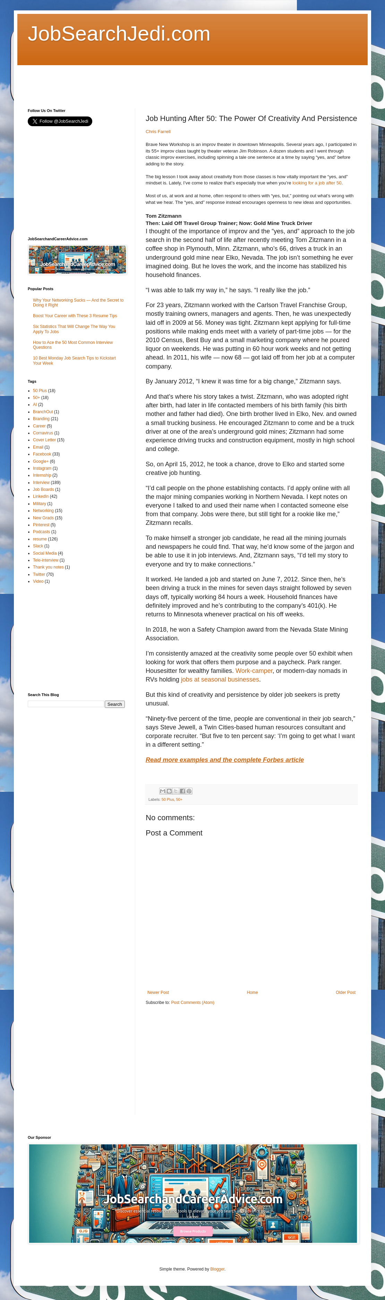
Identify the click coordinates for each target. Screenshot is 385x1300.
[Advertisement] (154, 80)
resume (40, 539)
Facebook (42, 454)
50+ (179, 799)
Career (39, 426)
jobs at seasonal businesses (220, 679)
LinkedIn (41, 496)
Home (252, 992)
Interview (41, 482)
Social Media (45, 553)
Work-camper (254, 670)
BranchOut (43, 411)
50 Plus (168, 799)
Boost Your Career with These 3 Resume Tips (75, 315)
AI (35, 404)
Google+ (41, 461)
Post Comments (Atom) (192, 1002)
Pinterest (41, 524)
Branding (41, 418)
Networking (43, 510)
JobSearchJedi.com (119, 33)
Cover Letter (44, 439)
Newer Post (158, 992)
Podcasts (41, 531)
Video (38, 581)
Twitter (39, 574)
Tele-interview (45, 560)
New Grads (43, 517)
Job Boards (43, 489)
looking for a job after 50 (316, 182)
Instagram (42, 468)
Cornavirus (43, 433)
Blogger (217, 1269)
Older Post (346, 992)
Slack (38, 546)
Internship (42, 475)
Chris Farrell (158, 131)
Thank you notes (48, 567)
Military (39, 503)
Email (38, 447)
